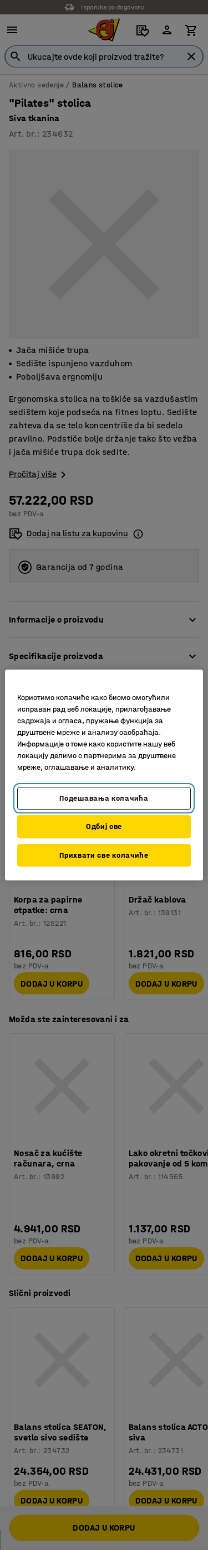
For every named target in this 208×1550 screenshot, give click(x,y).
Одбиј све (104, 826)
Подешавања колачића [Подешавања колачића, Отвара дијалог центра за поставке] (103, 798)
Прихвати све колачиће (104, 855)
